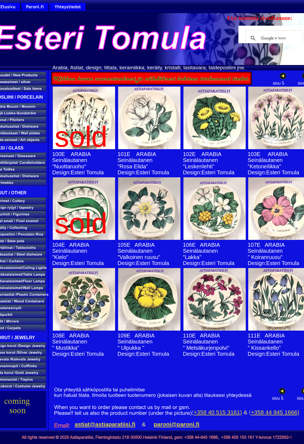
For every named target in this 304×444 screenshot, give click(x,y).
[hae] (273, 38)
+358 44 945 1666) (275, 412)
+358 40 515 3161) (218, 412)
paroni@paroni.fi (176, 424)
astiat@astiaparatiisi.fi (105, 424)
